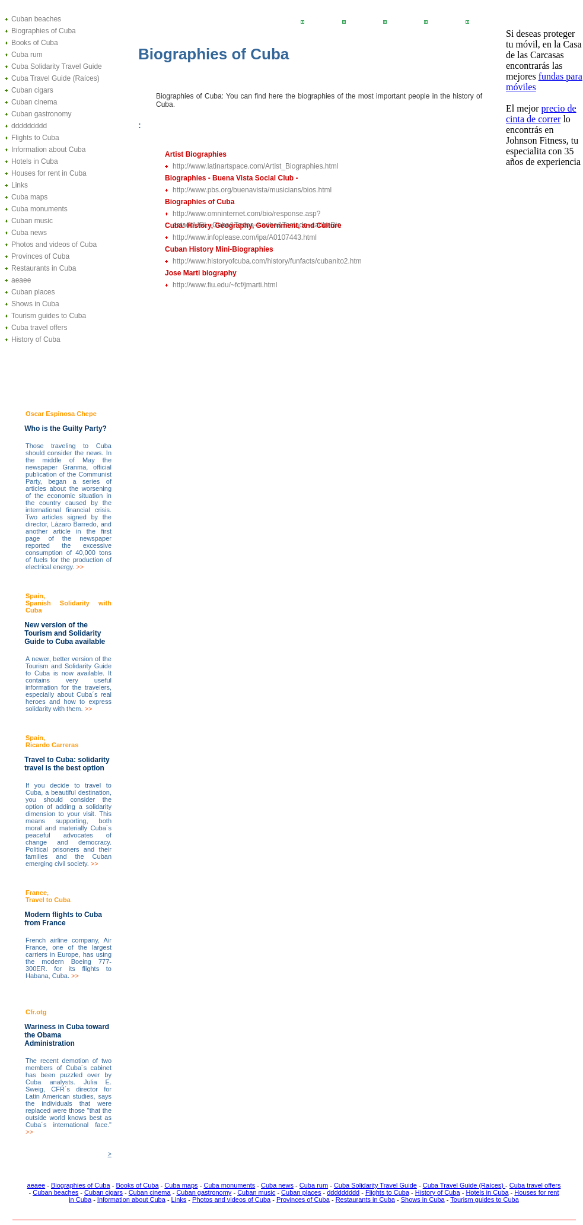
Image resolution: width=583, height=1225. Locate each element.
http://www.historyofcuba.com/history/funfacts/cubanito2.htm (267, 261)
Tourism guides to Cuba (48, 316)
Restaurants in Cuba (43, 268)
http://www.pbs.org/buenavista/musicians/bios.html (252, 190)
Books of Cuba (34, 43)
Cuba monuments (39, 209)
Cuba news (29, 233)
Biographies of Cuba (43, 31)
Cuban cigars (32, 90)
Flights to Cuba (35, 138)
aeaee (21, 280)
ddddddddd (29, 126)
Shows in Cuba (35, 304)
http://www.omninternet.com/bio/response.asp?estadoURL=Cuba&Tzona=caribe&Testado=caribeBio (257, 215)
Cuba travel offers (39, 327)
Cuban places (33, 292)
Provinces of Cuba (40, 256)
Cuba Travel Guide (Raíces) (55, 78)
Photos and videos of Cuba (54, 244)
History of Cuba (35, 339)
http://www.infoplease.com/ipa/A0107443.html (245, 237)
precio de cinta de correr (541, 113)
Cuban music (32, 221)
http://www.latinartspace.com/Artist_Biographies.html (255, 166)
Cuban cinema (34, 102)
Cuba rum (27, 54)
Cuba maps (29, 197)
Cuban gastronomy (41, 114)
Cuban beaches (36, 19)
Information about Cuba (48, 149)
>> (80, 566)
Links (19, 185)
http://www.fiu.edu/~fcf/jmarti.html (225, 285)
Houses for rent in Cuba (49, 173)
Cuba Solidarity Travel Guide (56, 66)
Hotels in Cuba (34, 161)
